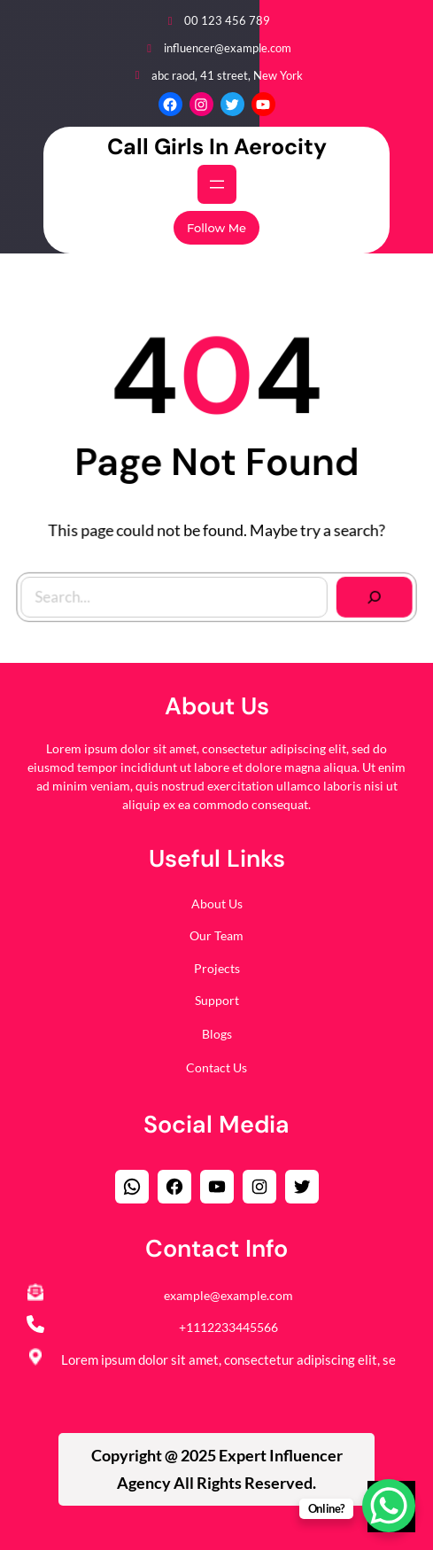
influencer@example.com (227, 48)
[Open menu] (216, 184)
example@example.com (228, 1295)
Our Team (216, 935)
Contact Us (216, 1067)
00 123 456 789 (227, 20)
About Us (217, 903)
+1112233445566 (228, 1327)
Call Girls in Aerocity (217, 146)
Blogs (217, 1033)
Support (217, 1000)
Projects (217, 968)
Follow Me (216, 228)
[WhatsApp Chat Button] (388, 1505)
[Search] (370, 594)
